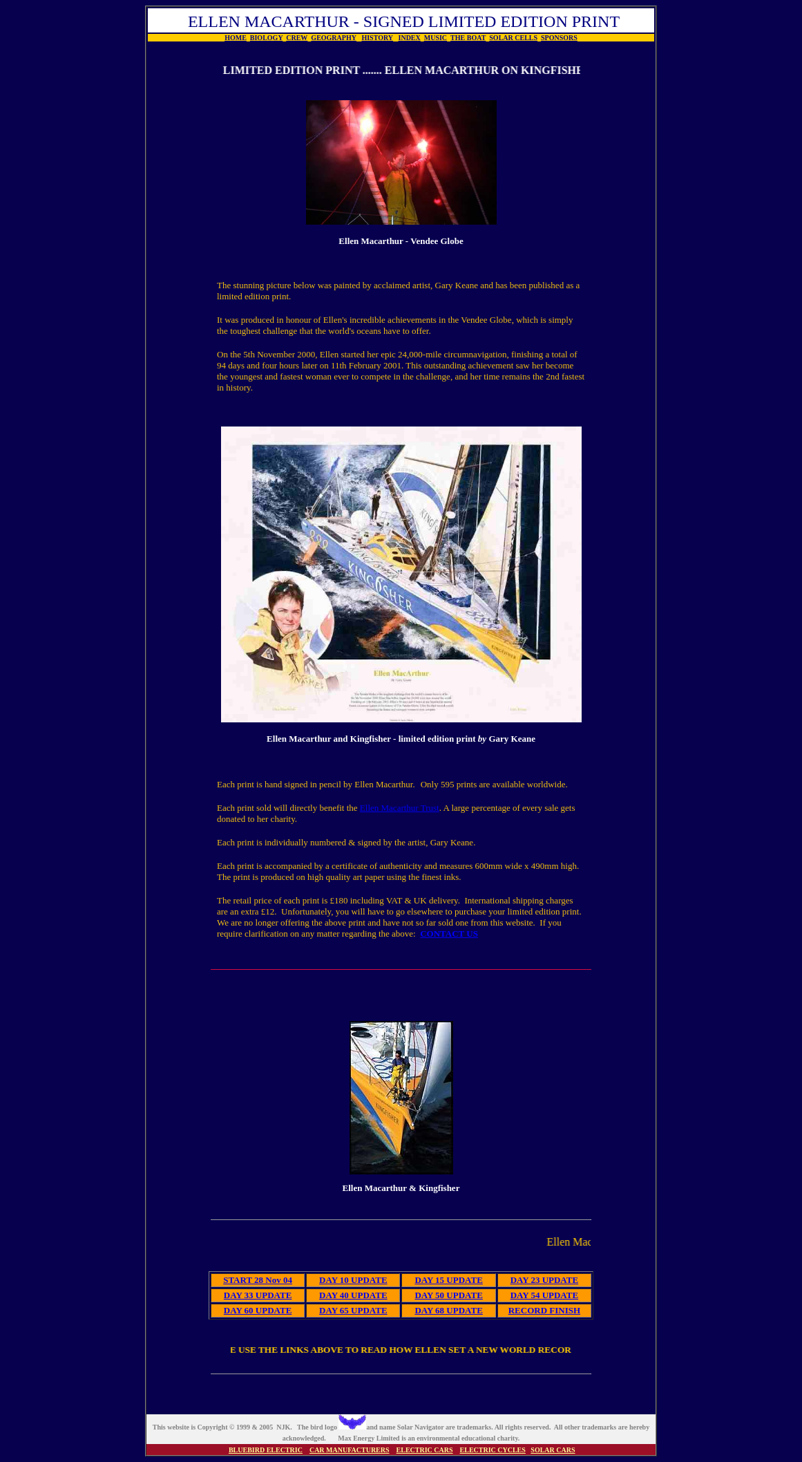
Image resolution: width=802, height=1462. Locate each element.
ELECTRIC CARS (425, 1450)
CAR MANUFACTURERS (349, 1450)
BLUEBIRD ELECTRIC (266, 1450)
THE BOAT (468, 37)
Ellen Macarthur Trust (399, 808)
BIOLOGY (266, 37)
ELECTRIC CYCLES (493, 1450)
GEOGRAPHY (333, 37)
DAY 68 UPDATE (448, 1310)
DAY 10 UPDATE (353, 1280)
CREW (296, 37)
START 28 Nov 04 (257, 1280)
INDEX (410, 37)
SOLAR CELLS (513, 37)
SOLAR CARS (553, 1450)
